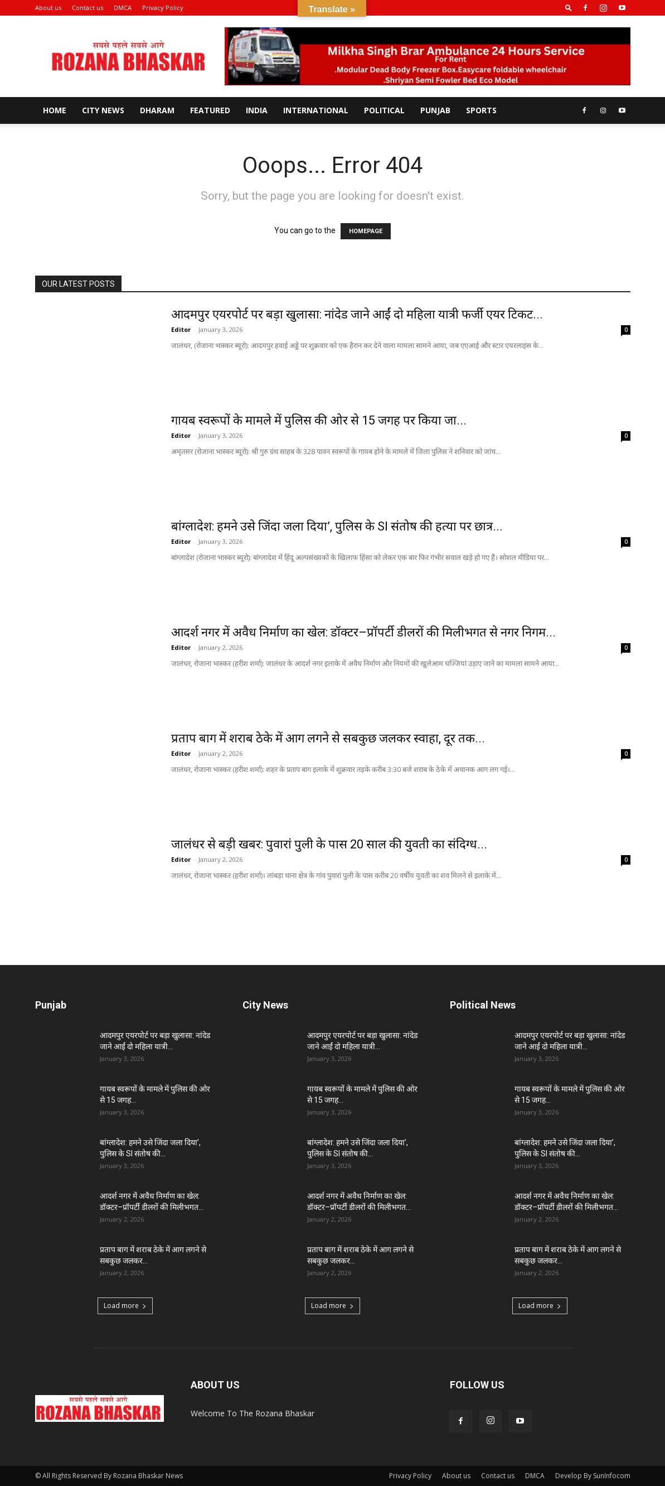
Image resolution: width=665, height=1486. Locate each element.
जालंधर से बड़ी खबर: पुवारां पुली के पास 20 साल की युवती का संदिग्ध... (329, 844)
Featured (210, 110)
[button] (568, 7)
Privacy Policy (162, 7)
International (315, 110)
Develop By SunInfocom (592, 1475)
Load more (125, 1305)
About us (48, 7)
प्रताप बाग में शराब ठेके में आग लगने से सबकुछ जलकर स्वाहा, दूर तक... (328, 738)
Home (54, 110)
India (257, 110)
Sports (481, 110)
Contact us (87, 7)
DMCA (123, 7)
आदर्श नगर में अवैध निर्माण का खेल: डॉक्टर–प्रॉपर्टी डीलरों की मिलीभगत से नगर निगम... (363, 632)
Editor (181, 329)
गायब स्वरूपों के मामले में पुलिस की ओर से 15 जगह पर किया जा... (319, 420)
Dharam (157, 110)
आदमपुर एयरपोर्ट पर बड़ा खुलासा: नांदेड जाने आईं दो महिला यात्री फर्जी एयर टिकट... (357, 314)
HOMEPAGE (365, 231)
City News (103, 110)
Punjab (435, 110)
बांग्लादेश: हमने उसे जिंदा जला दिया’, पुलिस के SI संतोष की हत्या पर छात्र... (337, 526)
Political (384, 110)
